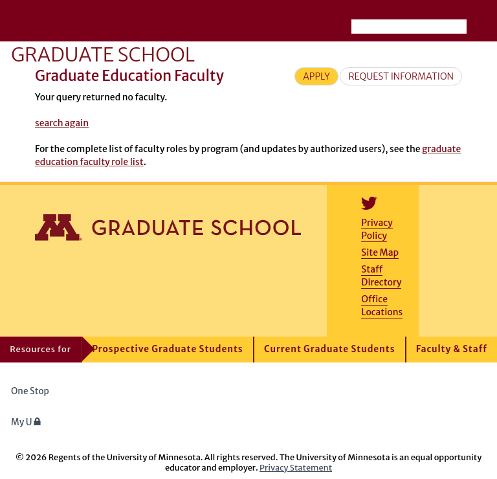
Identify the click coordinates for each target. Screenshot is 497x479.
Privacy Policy (376, 229)
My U (26, 422)
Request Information (401, 76)
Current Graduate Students (329, 349)
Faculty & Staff (451, 349)
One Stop (30, 391)
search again (62, 123)
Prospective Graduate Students (167, 349)
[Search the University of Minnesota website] (409, 26)
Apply (316, 76)
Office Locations (382, 305)
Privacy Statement (296, 467)
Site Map (380, 252)
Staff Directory (381, 275)
